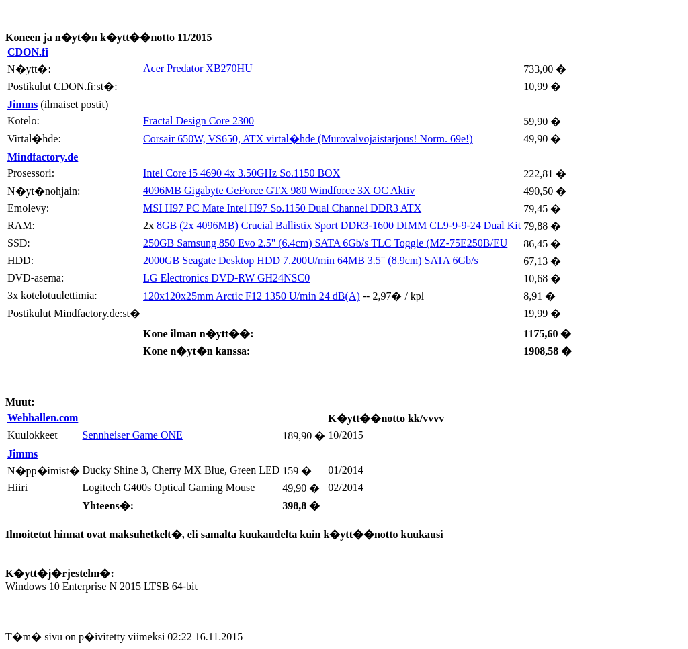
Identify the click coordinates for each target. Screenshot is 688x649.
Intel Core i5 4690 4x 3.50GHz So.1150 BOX (241, 173)
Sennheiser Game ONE (133, 435)
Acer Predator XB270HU (198, 68)
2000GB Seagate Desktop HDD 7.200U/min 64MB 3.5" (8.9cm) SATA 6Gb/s (310, 260)
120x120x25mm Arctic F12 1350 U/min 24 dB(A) (251, 296)
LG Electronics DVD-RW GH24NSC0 (226, 278)
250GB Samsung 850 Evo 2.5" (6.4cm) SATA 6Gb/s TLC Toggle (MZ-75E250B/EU (325, 243)
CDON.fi (27, 52)
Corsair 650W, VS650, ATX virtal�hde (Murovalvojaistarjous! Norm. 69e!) (308, 138)
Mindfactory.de (42, 157)
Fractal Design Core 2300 (198, 120)
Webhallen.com (42, 417)
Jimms (22, 104)
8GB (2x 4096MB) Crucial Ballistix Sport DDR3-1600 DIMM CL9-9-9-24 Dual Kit (337, 225)
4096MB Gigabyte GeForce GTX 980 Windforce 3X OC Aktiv (279, 190)
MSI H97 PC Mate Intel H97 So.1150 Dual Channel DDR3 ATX (282, 208)
